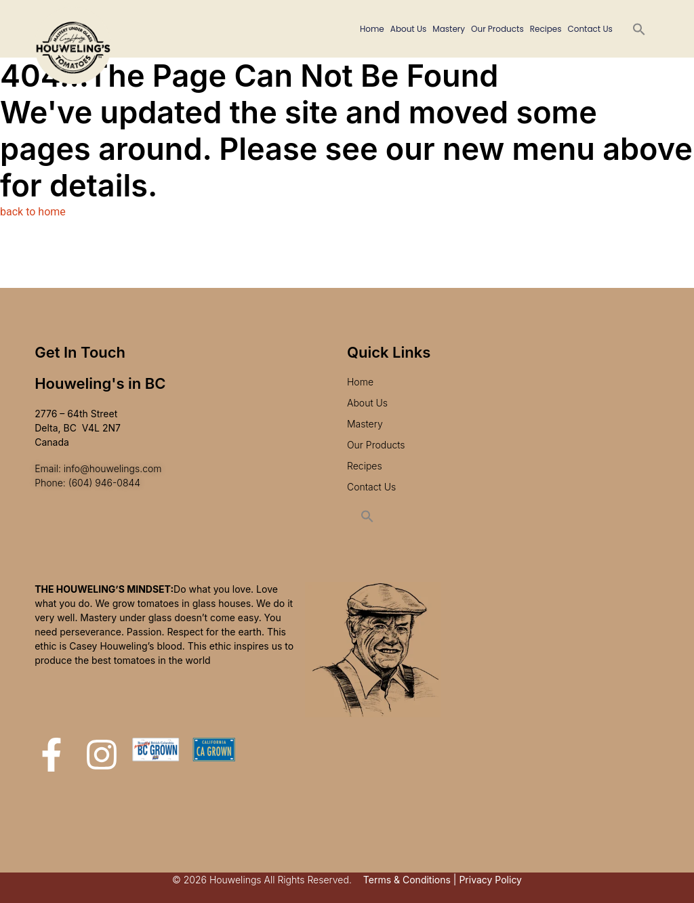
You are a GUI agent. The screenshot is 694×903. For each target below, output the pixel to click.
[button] (639, 29)
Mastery (448, 29)
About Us (408, 29)
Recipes (546, 29)
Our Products (497, 29)
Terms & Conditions (407, 879)
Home (372, 29)
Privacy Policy (490, 879)
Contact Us (589, 29)
